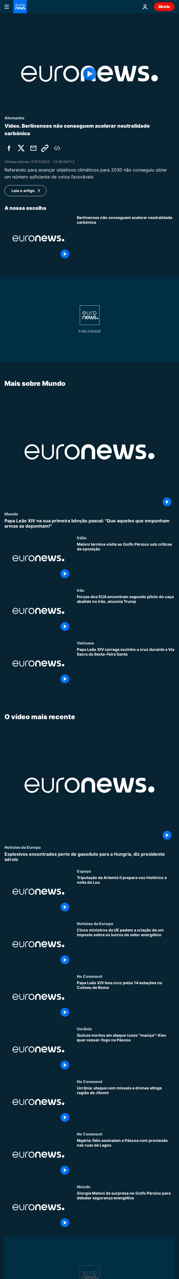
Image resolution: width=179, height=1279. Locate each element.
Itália (81, 537)
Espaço (84, 871)
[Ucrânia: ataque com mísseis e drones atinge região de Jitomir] (126, 1105)
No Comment (89, 976)
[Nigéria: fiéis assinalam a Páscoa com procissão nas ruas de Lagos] (126, 1157)
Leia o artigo (23, 190)
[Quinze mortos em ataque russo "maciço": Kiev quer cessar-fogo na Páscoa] (126, 1052)
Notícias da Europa (22, 847)
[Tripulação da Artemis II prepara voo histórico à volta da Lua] (126, 895)
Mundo (11, 513)
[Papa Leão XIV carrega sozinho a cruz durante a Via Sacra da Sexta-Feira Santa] (126, 666)
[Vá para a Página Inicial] (20, 6)
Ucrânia (84, 1028)
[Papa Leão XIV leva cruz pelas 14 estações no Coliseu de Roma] (126, 1000)
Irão (80, 590)
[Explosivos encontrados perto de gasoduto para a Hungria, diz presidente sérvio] (89, 857)
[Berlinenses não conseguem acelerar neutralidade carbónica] (126, 238)
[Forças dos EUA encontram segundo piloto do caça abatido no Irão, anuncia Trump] (126, 614)
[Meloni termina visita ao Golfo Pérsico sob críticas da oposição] (126, 561)
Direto (164, 6)
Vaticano (85, 643)
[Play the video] (89, 73)
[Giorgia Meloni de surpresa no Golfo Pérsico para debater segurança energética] (126, 1210)
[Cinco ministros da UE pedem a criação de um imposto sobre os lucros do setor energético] (126, 947)
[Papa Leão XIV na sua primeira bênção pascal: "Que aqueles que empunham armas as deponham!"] (89, 523)
